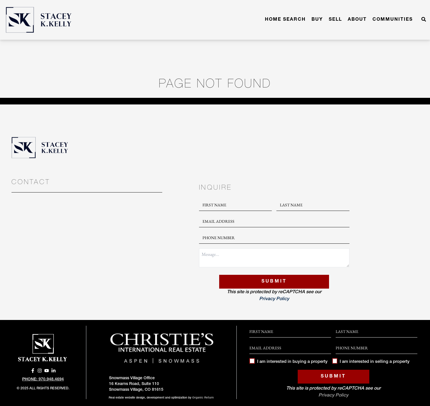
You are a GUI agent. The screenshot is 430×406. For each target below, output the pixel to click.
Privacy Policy (274, 299)
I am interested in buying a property (288, 362)
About (357, 20)
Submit (274, 281)
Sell (335, 20)
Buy (317, 20)
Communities (392, 20)
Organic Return (203, 398)
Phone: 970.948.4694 (43, 380)
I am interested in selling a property (371, 362)
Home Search (285, 20)
